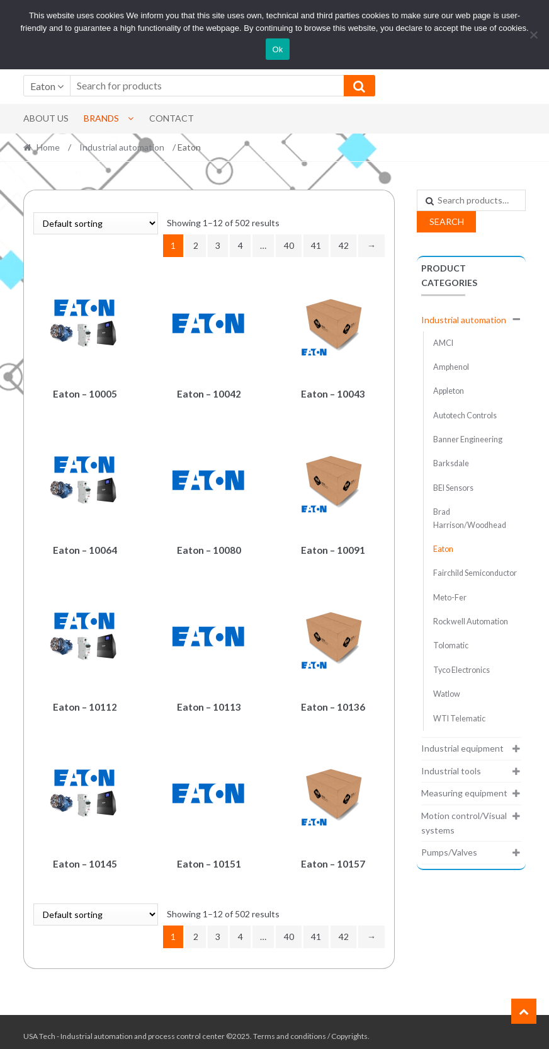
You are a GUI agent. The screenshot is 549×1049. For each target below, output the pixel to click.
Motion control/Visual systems (464, 822)
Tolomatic (450, 645)
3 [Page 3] (217, 245)
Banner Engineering (467, 439)
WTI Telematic (459, 718)
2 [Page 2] (195, 245)
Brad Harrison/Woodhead (469, 518)
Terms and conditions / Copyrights (310, 1028)
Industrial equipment (462, 748)
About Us (46, 118)
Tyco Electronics (461, 670)
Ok (277, 49)
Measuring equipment (464, 793)
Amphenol (451, 367)
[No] (533, 34)
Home (48, 147)
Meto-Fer (450, 597)
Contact (171, 118)
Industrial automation (121, 147)
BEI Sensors (453, 488)
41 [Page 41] (316, 245)
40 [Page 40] (289, 245)
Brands (101, 118)
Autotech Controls (465, 415)
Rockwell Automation (470, 621)
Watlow (446, 694)
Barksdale (451, 463)
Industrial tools (451, 770)
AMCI (443, 343)
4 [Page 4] (240, 245)
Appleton (448, 391)
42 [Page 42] (344, 245)
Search (446, 221)
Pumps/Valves (449, 852)
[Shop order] (95, 223)
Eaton (443, 549)
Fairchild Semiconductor (475, 573)
